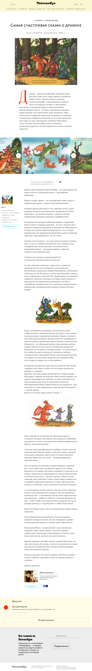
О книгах (22, 9)
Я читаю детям (51, 21)
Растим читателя (55, 9)
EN (81, 4)
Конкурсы (11, 9)
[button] (59, 135)
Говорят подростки (76, 9)
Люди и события (37, 9)
